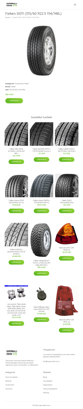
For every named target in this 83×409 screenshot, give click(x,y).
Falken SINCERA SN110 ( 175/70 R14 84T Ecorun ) (41, 150)
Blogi (45, 377)
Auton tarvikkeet (11, 377)
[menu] (75, 4)
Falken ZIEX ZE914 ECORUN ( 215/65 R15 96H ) (16, 151)
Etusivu (7, 17)
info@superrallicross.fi (51, 361)
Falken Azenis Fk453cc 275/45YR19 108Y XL (41, 201)
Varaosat (8, 389)
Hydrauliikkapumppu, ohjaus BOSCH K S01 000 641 (41, 309)
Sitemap (46, 393)
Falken (26, 84)
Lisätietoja (14, 101)
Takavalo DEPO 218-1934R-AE (66, 249)
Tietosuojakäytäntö (50, 389)
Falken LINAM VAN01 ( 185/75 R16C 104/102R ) (67, 150)
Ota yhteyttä (47, 381)
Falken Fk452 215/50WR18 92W (66, 201)
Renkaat (8, 381)
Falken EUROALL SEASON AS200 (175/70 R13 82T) (16, 251)
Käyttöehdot (47, 385)
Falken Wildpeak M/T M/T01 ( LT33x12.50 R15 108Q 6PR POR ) (41, 263)
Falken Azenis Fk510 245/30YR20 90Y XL (16, 201)
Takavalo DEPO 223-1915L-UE (66, 321)
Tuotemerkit (19, 84)
